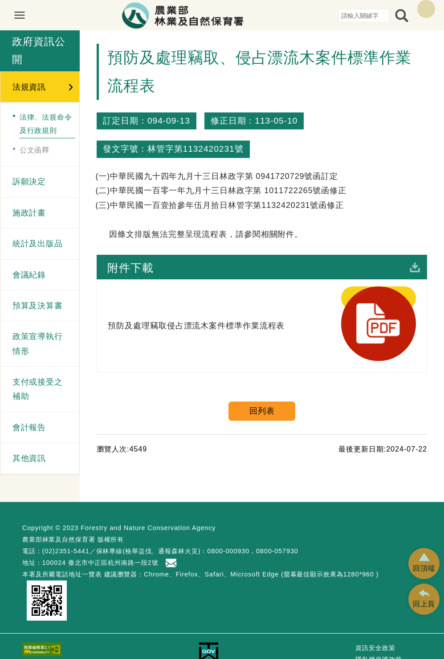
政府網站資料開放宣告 (388, 643)
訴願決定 (29, 181)
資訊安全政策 (375, 620)
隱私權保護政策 (378, 632)
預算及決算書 (37, 305)
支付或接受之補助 (37, 389)
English (426, 9)
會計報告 (29, 427)
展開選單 (24, 15)
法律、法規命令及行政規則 (46, 123)
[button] (424, 563)
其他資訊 (29, 458)
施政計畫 (29, 212)
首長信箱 (172, 535)
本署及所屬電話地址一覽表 (62, 546)
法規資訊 (29, 87)
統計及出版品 (37, 243)
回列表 (262, 354)
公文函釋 (35, 150)
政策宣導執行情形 (37, 343)
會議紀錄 (29, 274)
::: (335, 15)
